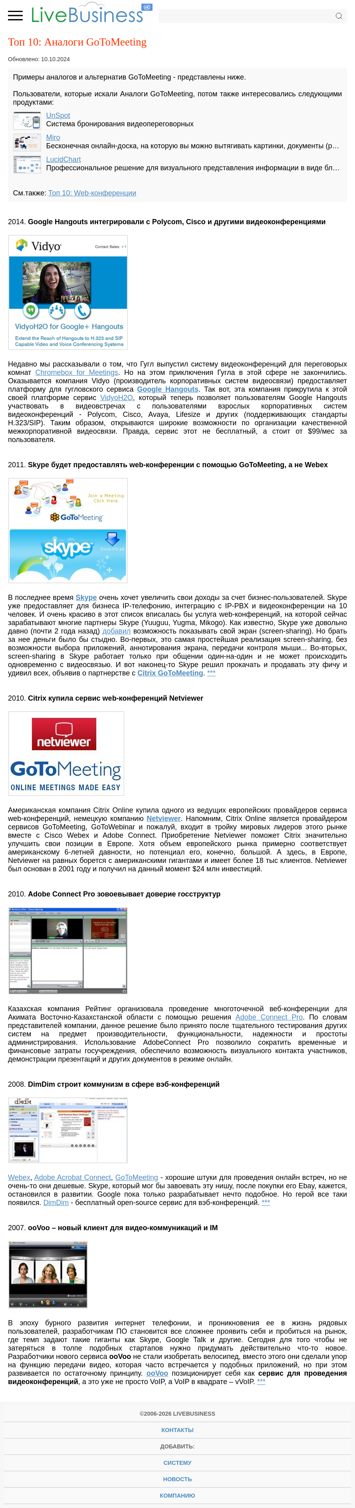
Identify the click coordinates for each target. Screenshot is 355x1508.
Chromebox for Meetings (76, 373)
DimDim (56, 1203)
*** (211, 673)
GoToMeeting (136, 1177)
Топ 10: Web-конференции (92, 193)
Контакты (177, 1430)
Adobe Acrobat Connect (72, 1177)
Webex (19, 1177)
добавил (117, 631)
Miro (53, 137)
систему (177, 1463)
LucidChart (63, 159)
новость (177, 1479)
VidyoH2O (116, 398)
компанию (177, 1495)
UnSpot (58, 116)
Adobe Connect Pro (269, 1017)
